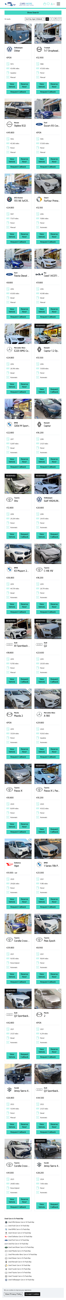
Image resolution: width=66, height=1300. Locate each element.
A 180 (47, 715)
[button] (52, 4)
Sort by (34, 19)
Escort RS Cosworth (54, 125)
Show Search (33, 13)
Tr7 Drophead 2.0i (53, 50)
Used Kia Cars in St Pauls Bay (18, 1244)
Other (17, 50)
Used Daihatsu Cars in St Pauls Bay (20, 1236)
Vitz (16, 500)
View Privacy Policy (13, 1294)
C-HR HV (48, 570)
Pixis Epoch (49, 940)
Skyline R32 (20, 125)
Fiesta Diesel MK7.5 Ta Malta (28, 275)
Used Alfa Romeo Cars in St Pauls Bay (21, 1222)
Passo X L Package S (54, 790)
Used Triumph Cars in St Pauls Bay (20, 1276)
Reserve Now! (24, 85)
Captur (47, 425)
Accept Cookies (32, 1294)
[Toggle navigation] (58, 4)
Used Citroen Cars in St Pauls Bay (19, 1233)
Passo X (18, 790)
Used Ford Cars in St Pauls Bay (18, 1240)
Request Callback (18, 92)
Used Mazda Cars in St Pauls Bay (19, 1251)
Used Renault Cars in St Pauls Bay (19, 1262)
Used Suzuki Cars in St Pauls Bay (19, 1269)
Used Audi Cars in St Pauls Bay (18, 1226)
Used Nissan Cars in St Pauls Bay (19, 1258)
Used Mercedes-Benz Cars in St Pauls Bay (22, 1254)
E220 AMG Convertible (25, 350)
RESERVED (40, 326)
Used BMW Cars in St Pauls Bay (19, 1229)
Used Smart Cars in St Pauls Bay (19, 1265)
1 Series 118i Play (52, 865)
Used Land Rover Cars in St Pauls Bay (21, 1247)
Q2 (45, 645)
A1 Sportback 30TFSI (24, 645)
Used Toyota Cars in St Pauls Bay (19, 1272)
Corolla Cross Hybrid (24, 1165)
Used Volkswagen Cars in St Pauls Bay (21, 1280)
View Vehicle (12, 85)
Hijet (16, 865)
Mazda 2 (18, 715)
